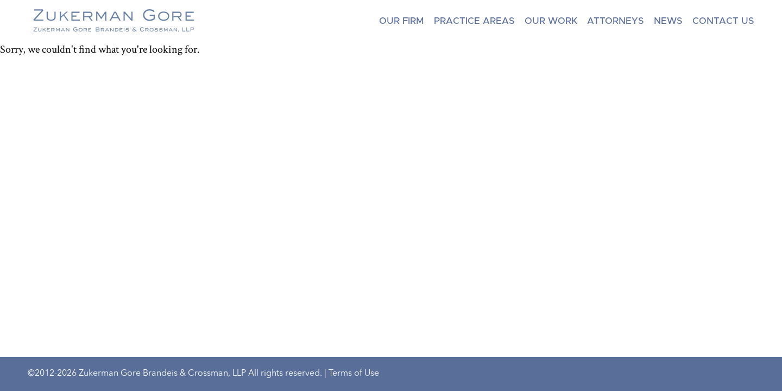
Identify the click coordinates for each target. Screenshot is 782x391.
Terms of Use (354, 373)
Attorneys (615, 21)
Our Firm (401, 21)
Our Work (551, 21)
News (668, 21)
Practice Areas (474, 21)
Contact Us (723, 21)
